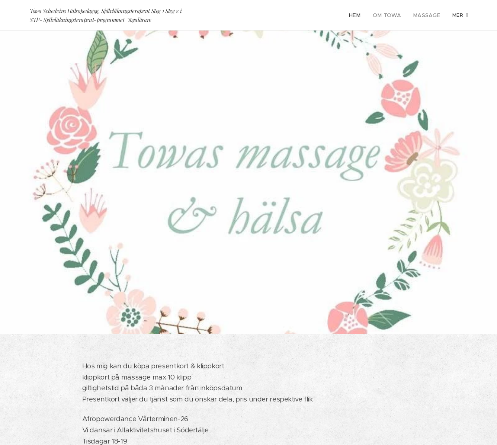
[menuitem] (362, 15)
